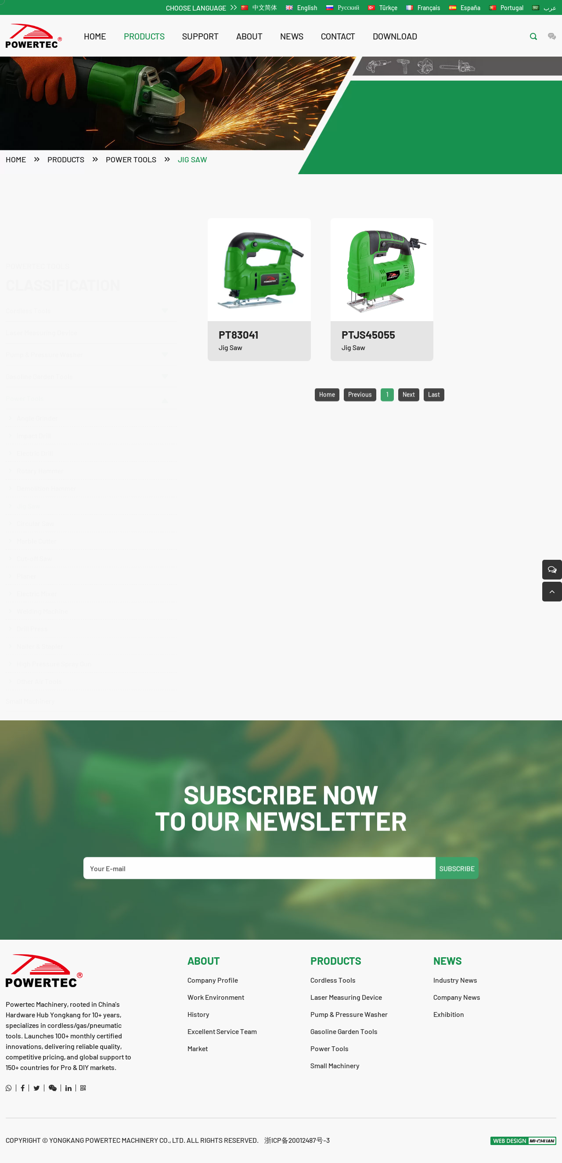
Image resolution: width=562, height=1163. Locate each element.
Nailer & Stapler (40, 627)
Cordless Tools (87, 268)
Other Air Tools (39, 662)
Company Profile (212, 980)
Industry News (455, 980)
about (249, 36)
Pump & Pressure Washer (87, 312)
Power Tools (131, 160)
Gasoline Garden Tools (87, 358)
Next (409, 411)
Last (434, 411)
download (395, 36)
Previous (360, 411)
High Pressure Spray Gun (54, 645)
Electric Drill (35, 434)
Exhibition (448, 1014)
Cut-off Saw (34, 540)
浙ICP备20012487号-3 (297, 1140)
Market (197, 1048)
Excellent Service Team (222, 1031)
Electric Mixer (37, 575)
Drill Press (32, 610)
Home (95, 36)
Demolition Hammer (46, 469)
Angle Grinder (37, 399)
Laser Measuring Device (41, 290)
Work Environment (215, 997)
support (200, 36)
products (144, 36)
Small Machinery (30, 682)
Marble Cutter (37, 522)
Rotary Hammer (40, 452)
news (291, 36)
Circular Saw (35, 505)
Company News (456, 997)
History (198, 1014)
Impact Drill (34, 417)
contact (338, 36)
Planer (26, 557)
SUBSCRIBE (457, 885)
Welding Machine (42, 592)
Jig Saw (192, 160)
